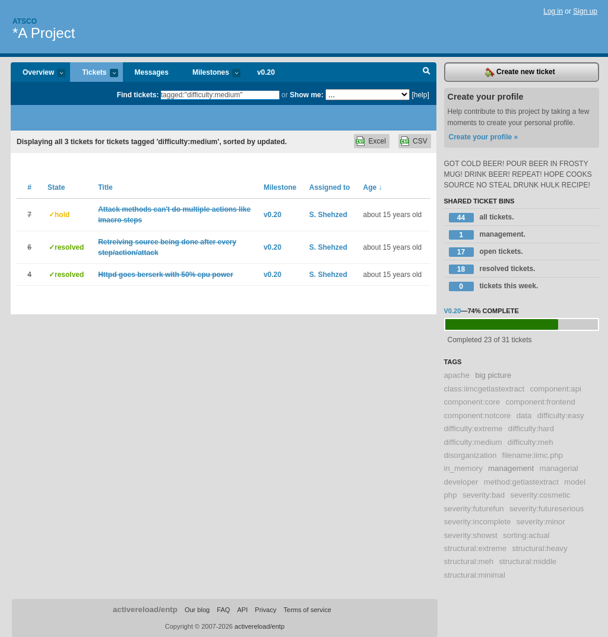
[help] (420, 95)
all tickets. (481, 217)
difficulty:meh (530, 442)
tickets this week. (494, 286)
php (450, 495)
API (242, 609)
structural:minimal (474, 575)
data (524, 415)
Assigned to (329, 187)
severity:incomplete (477, 521)
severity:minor (541, 521)
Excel (376, 141)
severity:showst (471, 535)
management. (487, 235)
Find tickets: (138, 95)
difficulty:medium (473, 442)
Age (372, 187)
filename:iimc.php (532, 455)
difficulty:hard (531, 428)
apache (457, 375)
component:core (472, 401)
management (511, 468)
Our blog (197, 609)
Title (105, 187)
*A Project (43, 33)
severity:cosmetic (540, 495)
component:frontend (540, 401)
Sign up (585, 11)
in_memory (463, 468)
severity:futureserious (546, 508)
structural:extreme (475, 548)
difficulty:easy (560, 415)
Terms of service (307, 609)
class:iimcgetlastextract (484, 388)
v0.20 (266, 72)
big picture (493, 375)
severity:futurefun (474, 508)
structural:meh (469, 561)
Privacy (265, 609)
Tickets (94, 73)
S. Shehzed (328, 215)
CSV (420, 141)
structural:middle (527, 561)
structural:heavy (539, 548)
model (574, 481)
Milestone (280, 187)
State (56, 187)
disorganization (470, 455)
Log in (553, 11)
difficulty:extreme (473, 428)
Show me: (307, 95)
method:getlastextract (521, 481)
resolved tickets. (492, 269)
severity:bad (484, 495)
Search (426, 72)
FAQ (223, 609)
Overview (38, 73)
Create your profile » (483, 137)
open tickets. (486, 252)
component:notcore (477, 415)
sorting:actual (526, 535)
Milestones (210, 73)
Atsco (24, 21)
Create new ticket (520, 72)
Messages (152, 72)
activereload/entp (145, 609)
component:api (555, 388)
